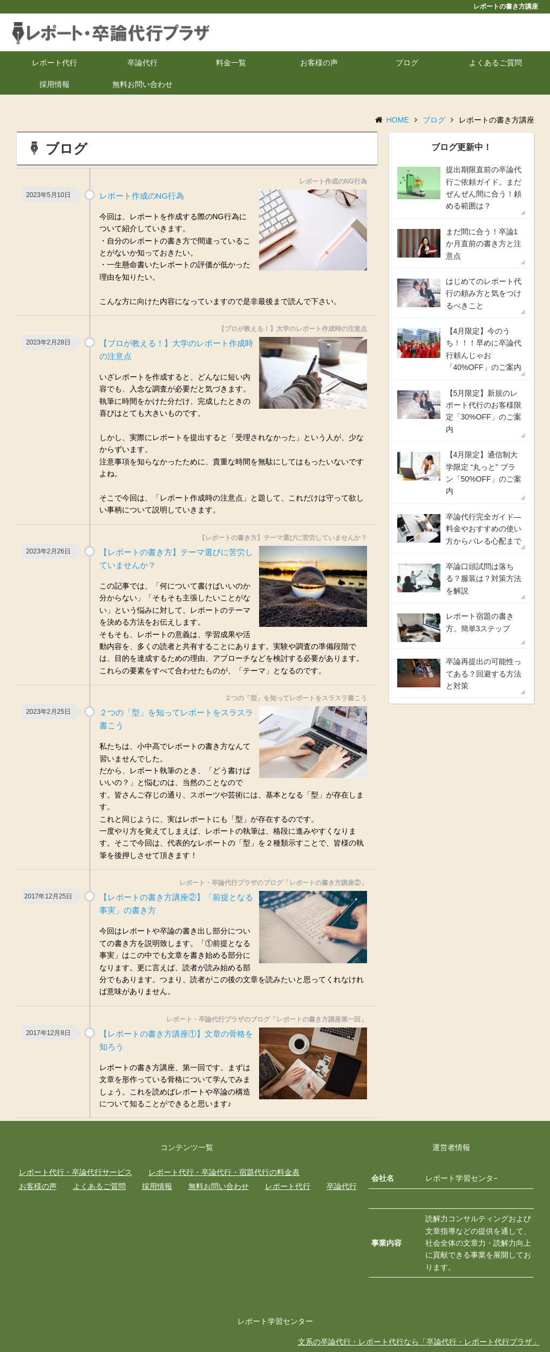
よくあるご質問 (495, 62)
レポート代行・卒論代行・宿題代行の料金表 (224, 1172)
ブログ (407, 62)
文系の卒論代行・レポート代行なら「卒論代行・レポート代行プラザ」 (419, 1341)
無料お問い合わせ (142, 84)
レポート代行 (54, 62)
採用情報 (54, 84)
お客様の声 (319, 62)
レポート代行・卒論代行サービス (75, 1172)
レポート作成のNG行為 (142, 195)
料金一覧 (231, 62)
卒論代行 (142, 62)
